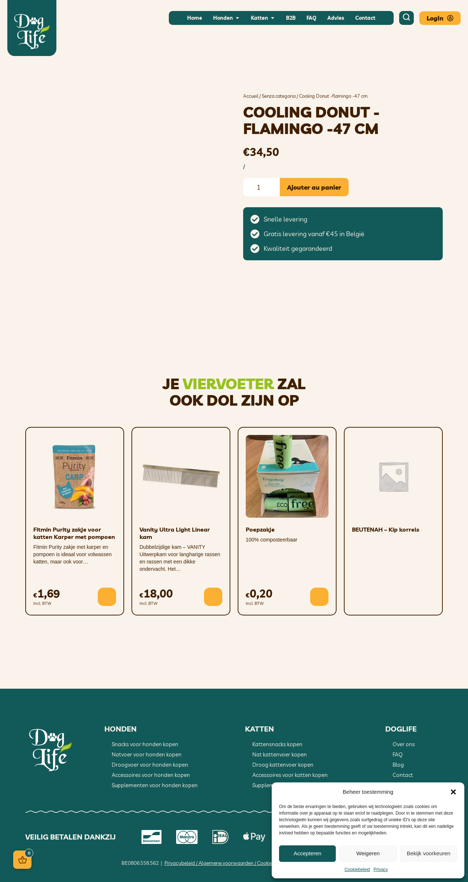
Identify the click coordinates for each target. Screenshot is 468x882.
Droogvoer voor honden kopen (150, 764)
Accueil (250, 96)
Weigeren (368, 853)
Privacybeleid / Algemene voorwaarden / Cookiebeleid (225, 863)
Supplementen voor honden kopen (155, 785)
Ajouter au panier (314, 187)
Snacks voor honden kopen (145, 744)
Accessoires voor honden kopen (151, 774)
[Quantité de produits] (261, 187)
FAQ (398, 754)
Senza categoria (279, 96)
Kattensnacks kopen (277, 744)
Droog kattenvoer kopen (282, 764)
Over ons (404, 744)
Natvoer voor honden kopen (147, 754)
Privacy (381, 869)
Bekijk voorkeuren (428, 853)
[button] (453, 792)
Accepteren (308, 853)
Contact (403, 774)
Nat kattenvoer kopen (279, 754)
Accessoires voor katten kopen (290, 774)
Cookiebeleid (357, 869)
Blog (398, 764)
